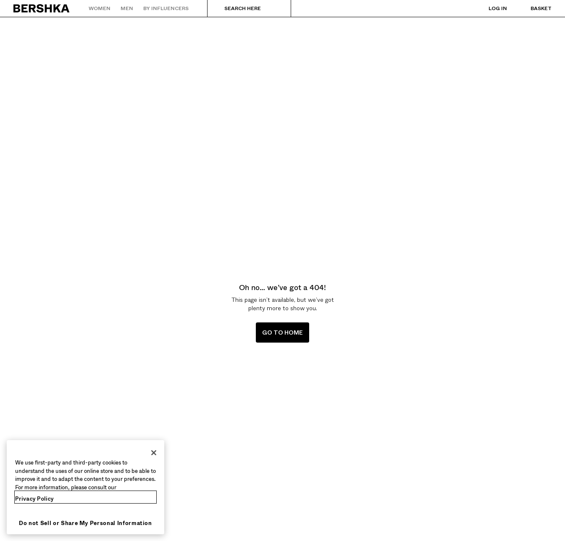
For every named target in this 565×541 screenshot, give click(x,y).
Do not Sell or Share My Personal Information (85, 523)
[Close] (154, 452)
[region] (85, 487)
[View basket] (533, 8)
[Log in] (489, 8)
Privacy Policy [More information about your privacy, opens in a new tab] (34, 499)
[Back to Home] (41, 8)
